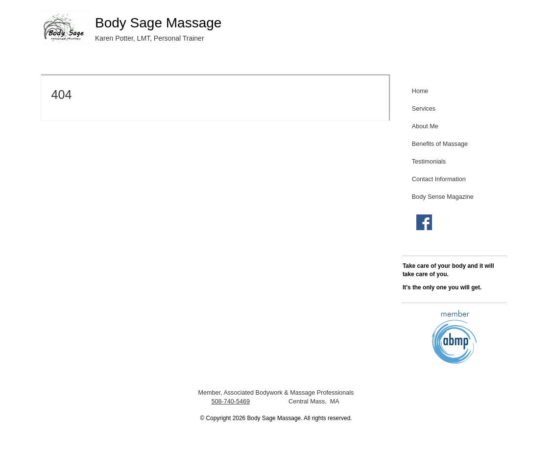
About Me (425, 126)
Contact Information (439, 179)
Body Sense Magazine (443, 196)
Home (420, 91)
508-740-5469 (231, 401)
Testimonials (429, 161)
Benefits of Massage (440, 144)
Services (423, 108)
